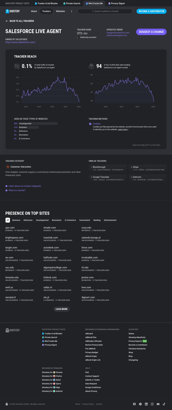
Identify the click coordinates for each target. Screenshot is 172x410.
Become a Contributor (151, 11)
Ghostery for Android (52, 391)
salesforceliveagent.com (117, 35)
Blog (130, 356)
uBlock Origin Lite (93, 360)
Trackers (46, 11)
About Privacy (91, 391)
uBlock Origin (91, 356)
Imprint (99, 404)
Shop (131, 352)
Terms (77, 404)
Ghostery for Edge (51, 387)
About (34, 11)
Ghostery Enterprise (137, 349)
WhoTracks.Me (94, 3)
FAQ (87, 372)
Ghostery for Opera (51, 384)
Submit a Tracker (92, 380)
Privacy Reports (138, 341)
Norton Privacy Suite (94, 345)
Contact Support (92, 376)
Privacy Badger (91, 352)
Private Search (71, 3)
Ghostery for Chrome (52, 372)
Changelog (133, 360)
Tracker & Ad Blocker (46, 3)
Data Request (91, 384)
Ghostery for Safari (51, 380)
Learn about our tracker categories (23, 186)
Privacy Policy (88, 404)
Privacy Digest (116, 3)
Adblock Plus (90, 337)
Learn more (123, 129)
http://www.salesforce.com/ (20, 42)
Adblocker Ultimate (93, 341)
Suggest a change (151, 32)
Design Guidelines (93, 387)
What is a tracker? (15, 190)
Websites (60, 11)
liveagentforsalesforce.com (118, 33)
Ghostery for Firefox (52, 376)
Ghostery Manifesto (137, 337)
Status (131, 333)
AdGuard (89, 333)
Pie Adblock (90, 349)
